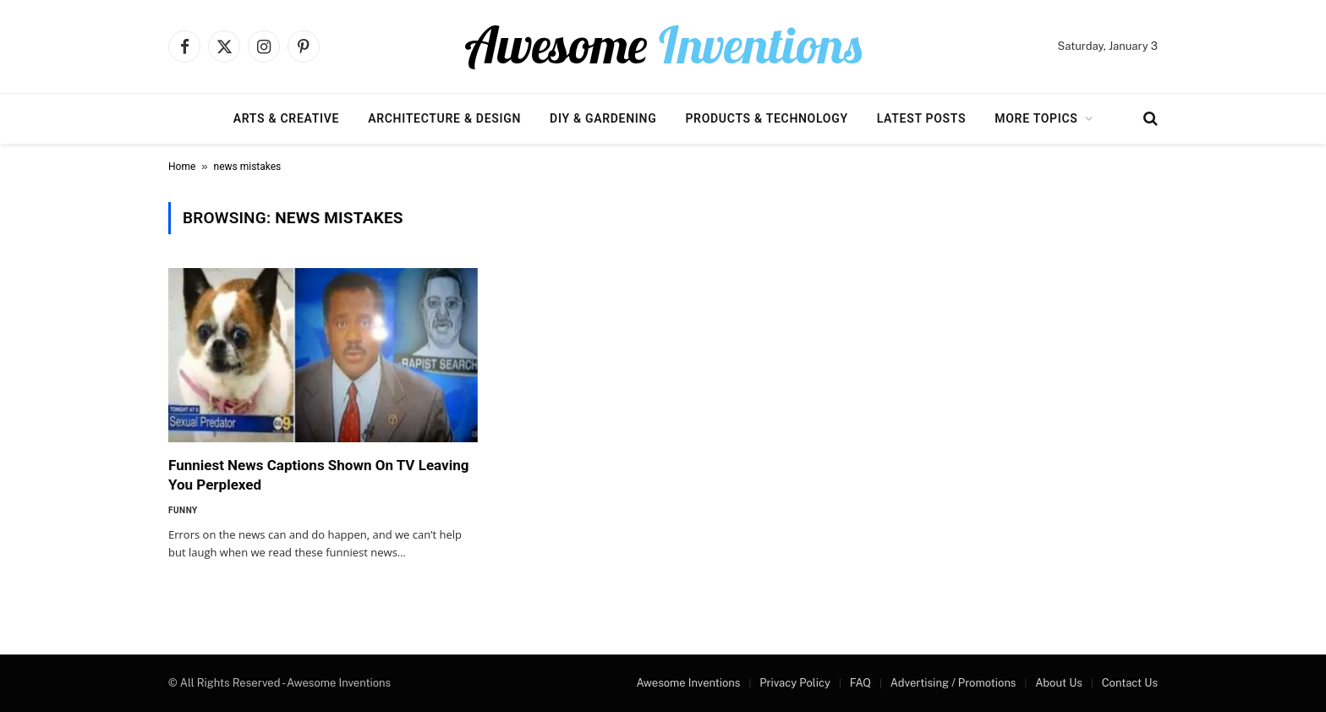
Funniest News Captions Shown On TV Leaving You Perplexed (318, 475)
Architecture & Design (444, 118)
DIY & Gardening (603, 118)
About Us (1058, 682)
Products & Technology (766, 118)
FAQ (860, 682)
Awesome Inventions (688, 682)
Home (181, 167)
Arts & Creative (286, 118)
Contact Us (1130, 682)
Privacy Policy (794, 682)
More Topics (1035, 118)
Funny (183, 510)
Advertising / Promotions (953, 682)
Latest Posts (922, 118)
